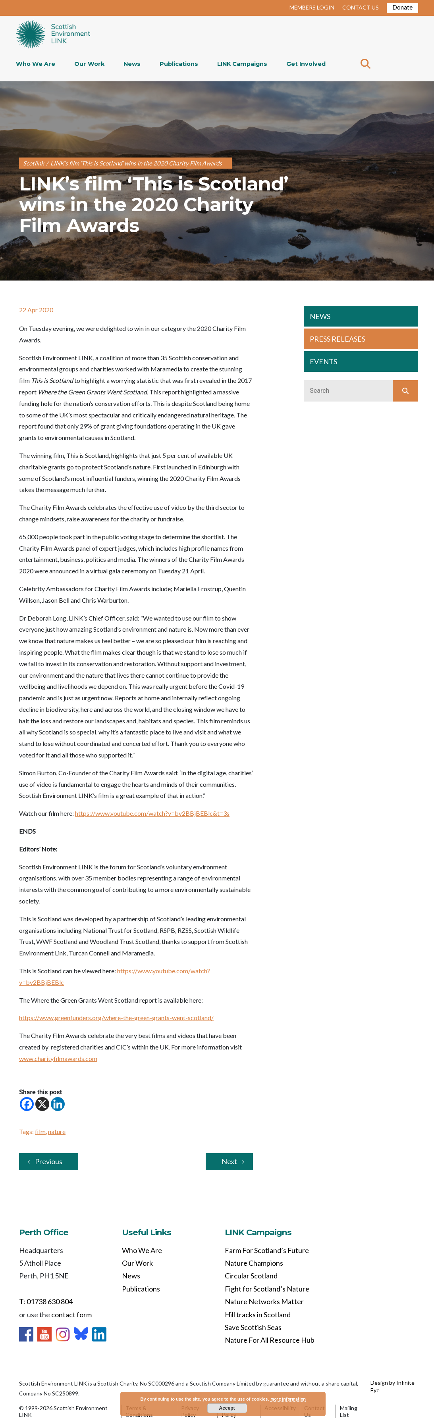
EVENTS (323, 361)
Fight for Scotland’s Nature (267, 1288)
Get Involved (306, 63)
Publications (179, 63)
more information (288, 1398)
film (40, 1131)
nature (57, 1131)
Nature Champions (254, 1263)
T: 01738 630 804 (46, 1301)
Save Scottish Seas (253, 1327)
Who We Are (35, 63)
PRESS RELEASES (337, 338)
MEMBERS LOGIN (311, 7)
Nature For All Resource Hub (269, 1340)
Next (229, 1161)
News (132, 63)
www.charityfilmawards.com (58, 1058)
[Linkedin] (58, 1104)
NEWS (320, 316)
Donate (402, 7)
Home (53, 35)
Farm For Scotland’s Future (267, 1250)
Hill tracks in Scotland (258, 1314)
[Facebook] (27, 1104)
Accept (227, 1408)
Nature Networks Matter (264, 1301)
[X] (42, 1104)
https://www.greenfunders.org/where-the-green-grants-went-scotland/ (116, 1017)
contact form (71, 1314)
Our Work (89, 63)
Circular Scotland (251, 1275)
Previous (48, 1161)
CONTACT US (360, 7)
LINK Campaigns (242, 63)
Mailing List (348, 1411)
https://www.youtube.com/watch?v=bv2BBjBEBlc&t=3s (152, 813)
